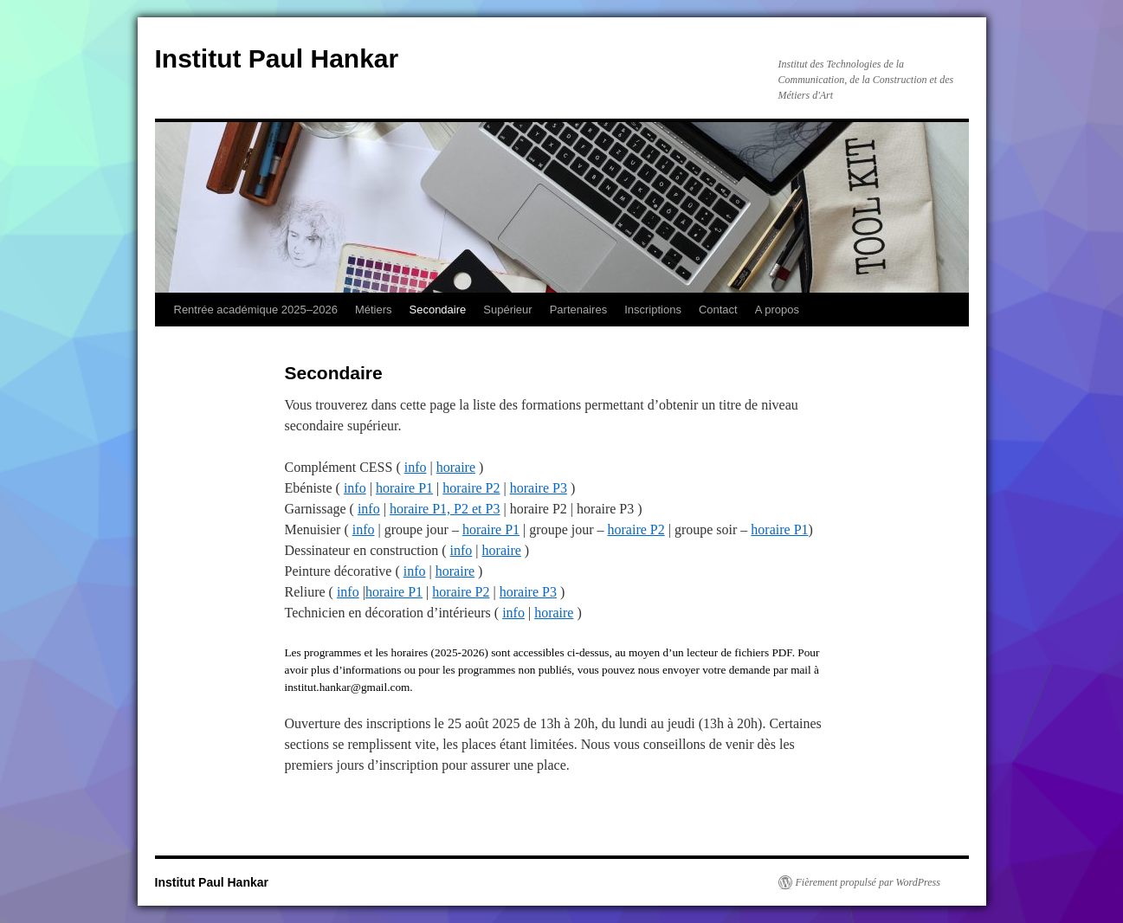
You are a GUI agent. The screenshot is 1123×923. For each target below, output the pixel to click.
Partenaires (578, 309)
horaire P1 (404, 488)
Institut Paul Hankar (277, 58)
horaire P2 (471, 488)
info (415, 467)
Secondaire (438, 309)
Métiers (373, 309)
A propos (777, 309)
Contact (718, 309)
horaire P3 (538, 488)
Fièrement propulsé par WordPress (868, 882)
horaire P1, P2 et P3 (445, 508)
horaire (455, 467)
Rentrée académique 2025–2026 (256, 309)
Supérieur (507, 309)
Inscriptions (652, 309)
